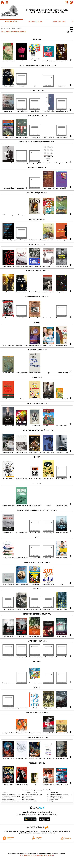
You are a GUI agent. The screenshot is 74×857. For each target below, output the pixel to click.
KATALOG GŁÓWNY (11, 21)
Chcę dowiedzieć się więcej (28, 855)
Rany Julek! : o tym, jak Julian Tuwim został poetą (60, 794)
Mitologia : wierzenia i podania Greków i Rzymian (12, 794)
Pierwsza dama (29, 797)
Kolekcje (23, 31)
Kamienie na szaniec (6, 797)
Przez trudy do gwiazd (54, 799)
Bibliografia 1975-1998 (35, 21)
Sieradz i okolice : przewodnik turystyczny (11, 796)
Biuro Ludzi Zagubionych (31, 801)
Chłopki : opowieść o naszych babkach (34, 794)
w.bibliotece (45, 831)
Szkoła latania (29, 796)
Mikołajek (52, 801)
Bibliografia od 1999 (59, 21)
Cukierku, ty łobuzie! (30, 799)
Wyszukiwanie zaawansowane (10, 31)
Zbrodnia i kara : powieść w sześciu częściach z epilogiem (14, 801)
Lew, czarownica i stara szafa (56, 796)
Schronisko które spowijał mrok (56, 797)
